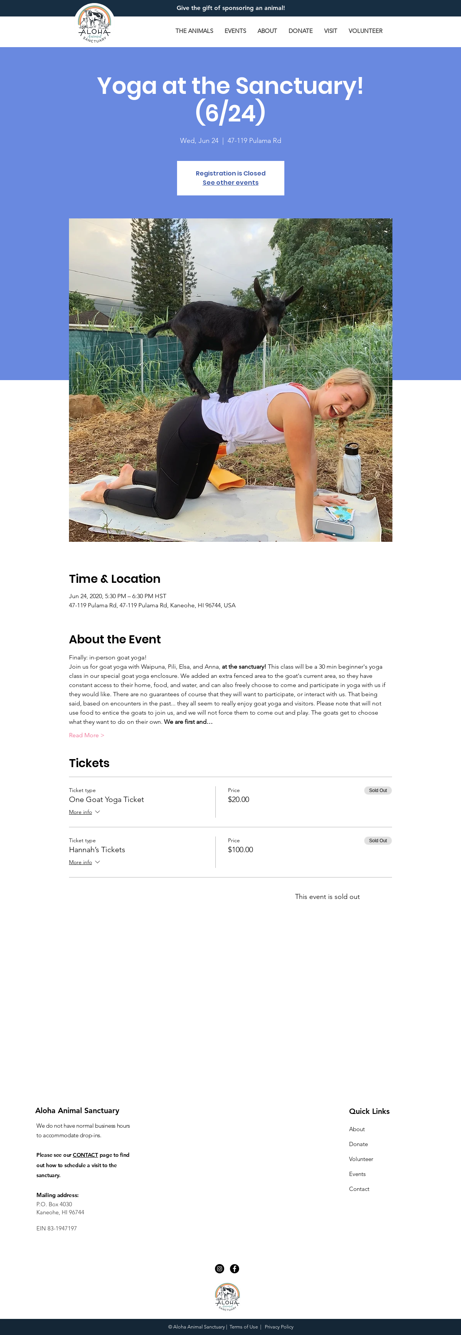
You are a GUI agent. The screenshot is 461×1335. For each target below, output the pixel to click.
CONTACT (85, 1154)
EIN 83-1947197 (56, 1228)
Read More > (87, 735)
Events (357, 1174)
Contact (359, 1188)
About (357, 1129)
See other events (231, 182)
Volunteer (361, 1159)
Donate (358, 1144)
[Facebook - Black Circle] (234, 1268)
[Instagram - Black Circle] (219, 1268)
